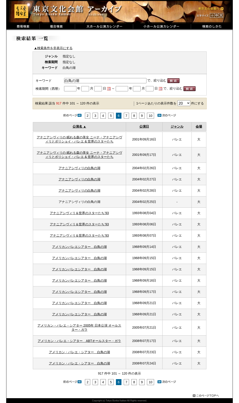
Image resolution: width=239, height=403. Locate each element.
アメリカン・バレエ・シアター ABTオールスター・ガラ (79, 341)
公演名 (77, 126)
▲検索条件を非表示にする (53, 48)
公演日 (144, 126)
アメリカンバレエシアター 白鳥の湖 (79, 247)
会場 (199, 126)
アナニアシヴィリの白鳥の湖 (79, 168)
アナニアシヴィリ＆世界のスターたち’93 (79, 213)
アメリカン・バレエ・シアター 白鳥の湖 (79, 352)
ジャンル (177, 126)
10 (150, 116)
